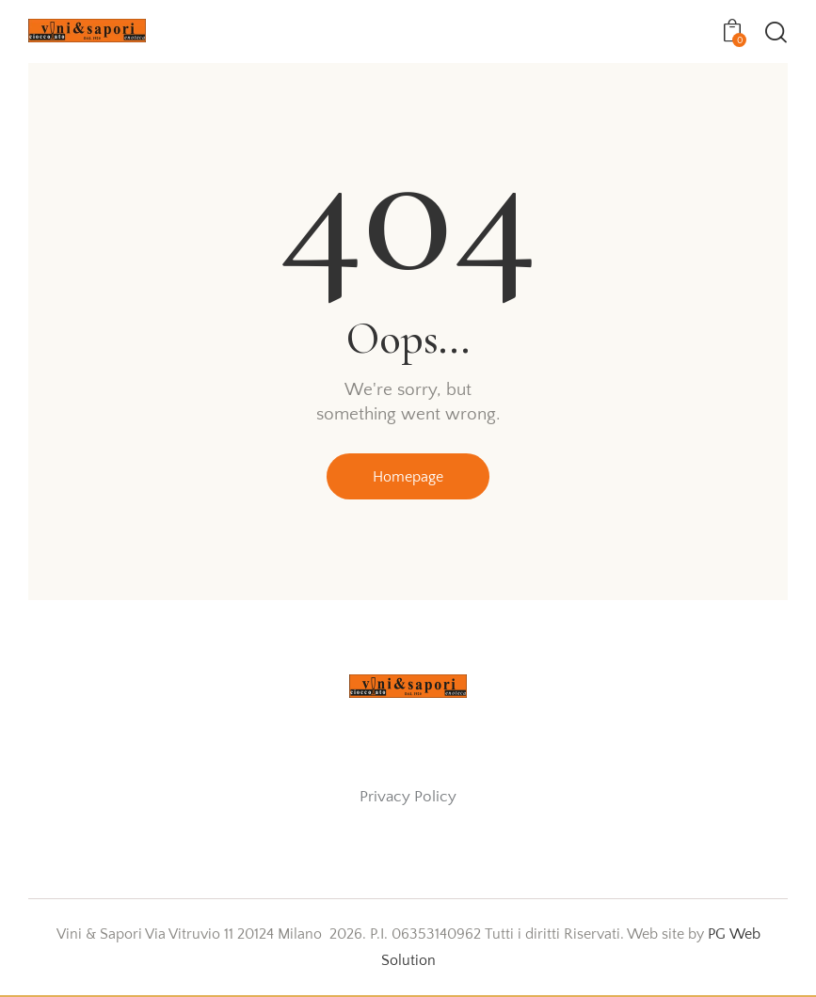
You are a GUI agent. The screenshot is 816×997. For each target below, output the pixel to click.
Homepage (408, 477)
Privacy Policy (408, 797)
